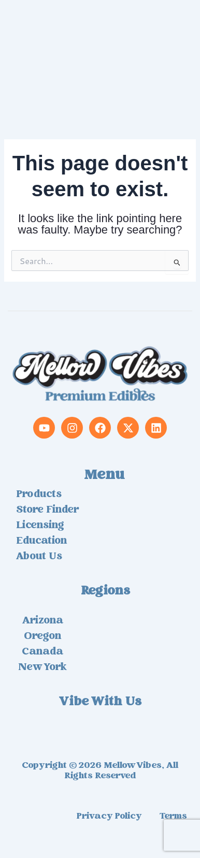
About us (39, 557)
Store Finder (47, 510)
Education (41, 541)
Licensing (40, 526)
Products (39, 495)
